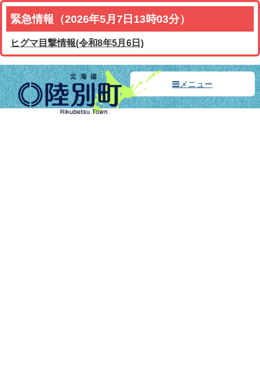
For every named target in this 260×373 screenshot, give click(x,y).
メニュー (196, 84)
